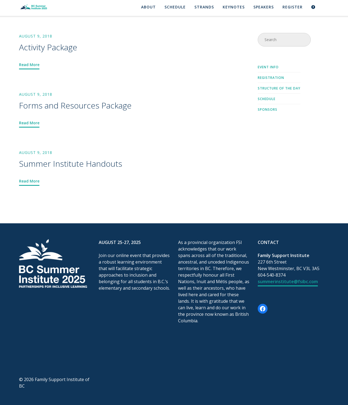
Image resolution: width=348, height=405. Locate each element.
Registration (271, 78)
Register (292, 7)
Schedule (175, 7)
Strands (204, 7)
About (148, 7)
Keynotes (234, 7)
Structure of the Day (279, 89)
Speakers (263, 7)
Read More (29, 64)
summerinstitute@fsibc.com (288, 282)
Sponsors (267, 110)
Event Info (268, 67)
